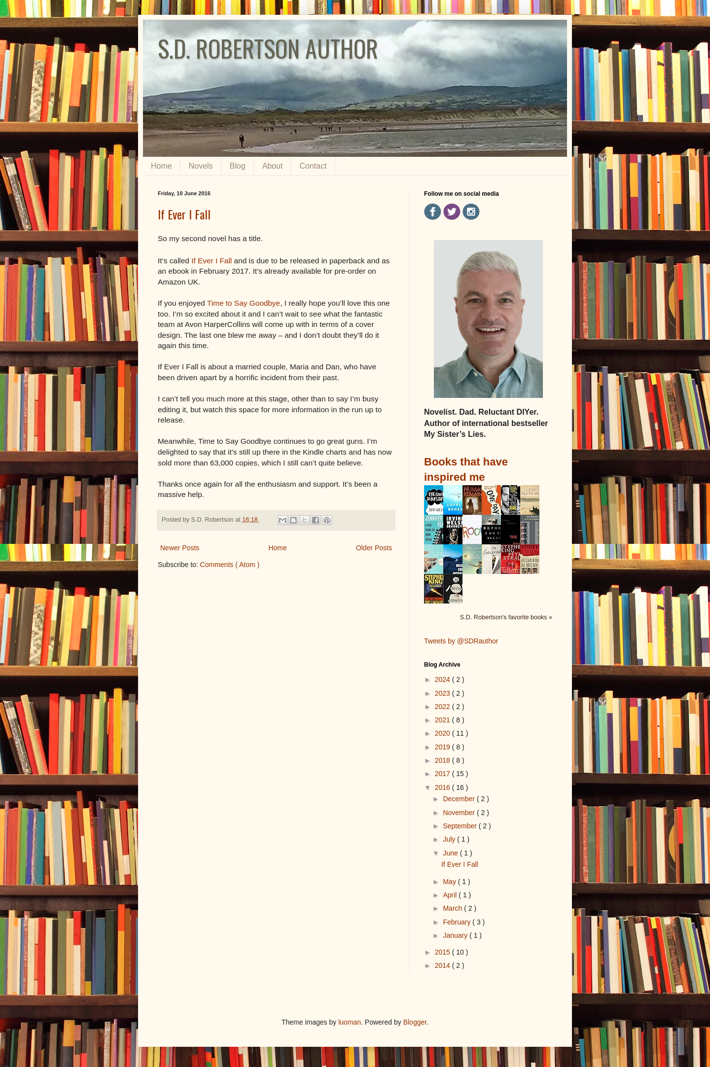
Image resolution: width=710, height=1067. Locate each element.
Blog (238, 166)
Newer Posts (179, 548)
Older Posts (374, 548)
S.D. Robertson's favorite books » (506, 617)
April (451, 895)
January (456, 935)
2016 (443, 787)
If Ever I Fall (184, 214)
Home (161, 166)
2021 (443, 720)
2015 (443, 952)
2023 (443, 693)
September (460, 826)
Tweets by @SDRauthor (461, 641)
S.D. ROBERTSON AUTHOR (268, 48)
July (450, 839)
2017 (443, 774)
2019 (443, 747)
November (459, 813)
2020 (443, 733)
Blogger (414, 1022)
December (459, 799)
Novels (201, 166)
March (453, 908)
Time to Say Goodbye (243, 303)
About (272, 166)
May (450, 882)
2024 (443, 679)
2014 (443, 965)
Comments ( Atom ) (230, 565)
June (451, 853)
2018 (443, 760)
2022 (443, 707)
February (457, 922)
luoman (349, 1022)
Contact (312, 166)
